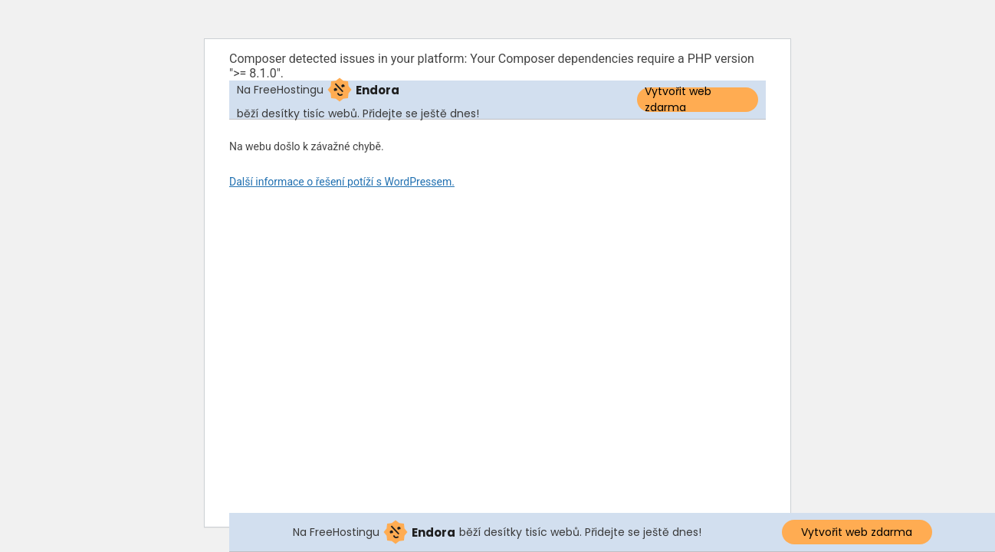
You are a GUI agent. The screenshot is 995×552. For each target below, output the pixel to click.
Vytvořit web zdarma (678, 99)
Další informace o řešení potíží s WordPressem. (342, 182)
